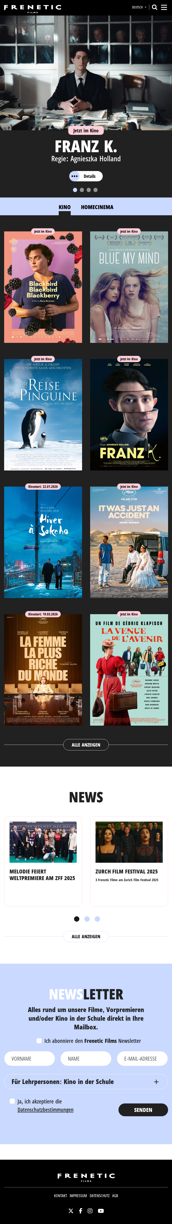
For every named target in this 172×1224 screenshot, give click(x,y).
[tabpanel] (86, 486)
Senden (143, 1110)
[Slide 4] (95, 190)
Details (82, 176)
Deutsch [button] (138, 7)
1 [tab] (76, 919)
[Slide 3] (89, 190)
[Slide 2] (82, 190)
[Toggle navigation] (164, 7)
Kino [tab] (65, 207)
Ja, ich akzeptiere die (46, 1105)
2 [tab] (86, 919)
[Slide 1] (75, 190)
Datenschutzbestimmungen (46, 1109)
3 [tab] (96, 919)
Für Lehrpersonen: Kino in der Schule (63, 1081)
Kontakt (60, 1195)
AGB (115, 1195)
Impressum (78, 1195)
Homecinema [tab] (97, 207)
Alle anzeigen (86, 745)
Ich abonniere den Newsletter (92, 1041)
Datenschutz (100, 1195)
